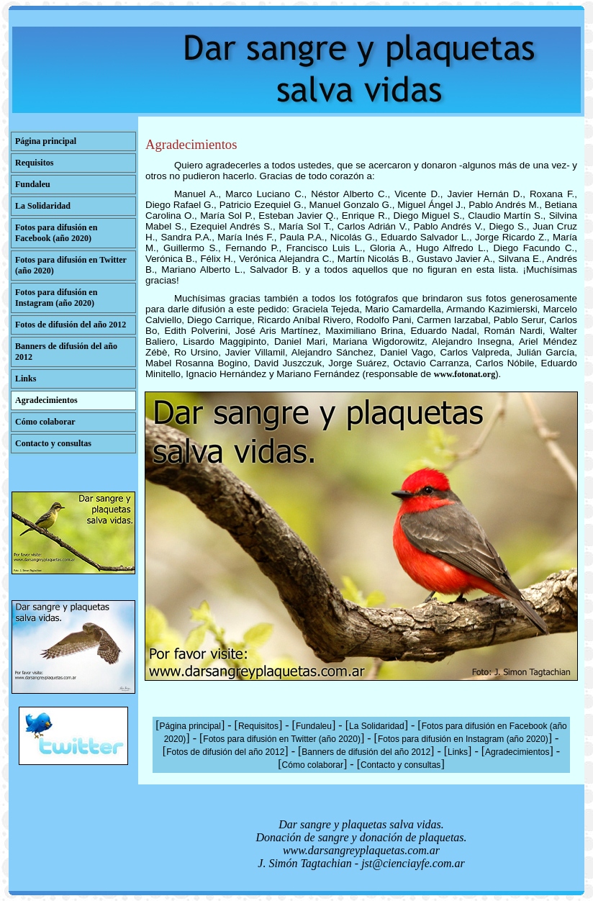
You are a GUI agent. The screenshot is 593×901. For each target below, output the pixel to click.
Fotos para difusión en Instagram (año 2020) (56, 297)
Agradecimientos (46, 400)
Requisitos (34, 163)
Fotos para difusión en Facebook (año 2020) (56, 232)
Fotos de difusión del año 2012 (70, 325)
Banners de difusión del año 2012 (366, 752)
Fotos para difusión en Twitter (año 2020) (282, 739)
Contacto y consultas (53, 443)
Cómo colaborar (45, 422)
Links (25, 378)
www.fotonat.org (464, 374)
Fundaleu (32, 184)
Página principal (45, 141)
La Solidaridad (43, 206)
